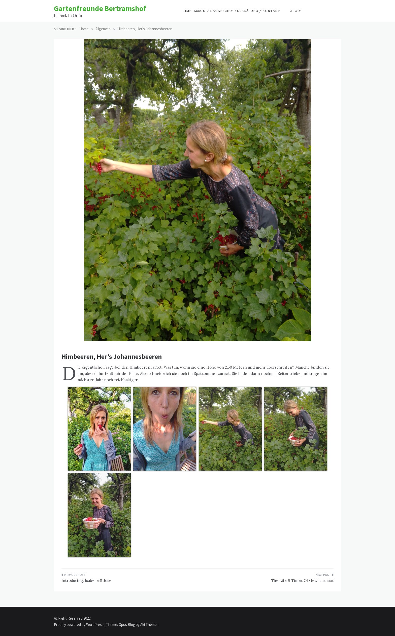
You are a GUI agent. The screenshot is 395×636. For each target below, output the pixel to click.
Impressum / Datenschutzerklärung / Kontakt (232, 11)
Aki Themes (149, 624)
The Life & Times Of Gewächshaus (302, 580)
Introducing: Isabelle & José (86, 580)
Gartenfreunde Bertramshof (100, 8)
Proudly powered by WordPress (79, 624)
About (296, 11)
